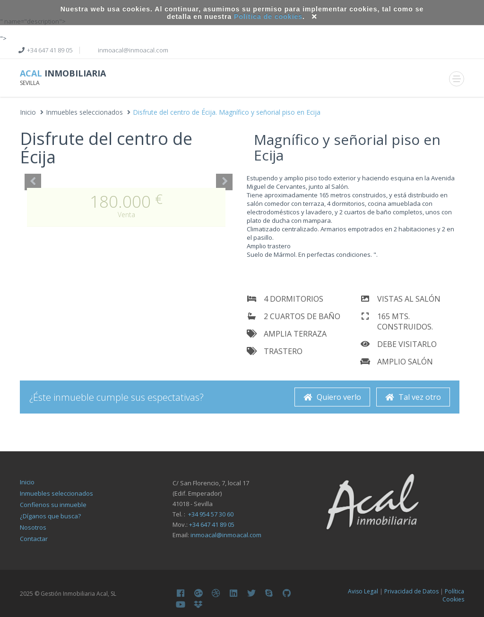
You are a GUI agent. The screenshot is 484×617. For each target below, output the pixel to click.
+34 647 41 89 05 (49, 50)
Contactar (34, 538)
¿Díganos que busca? (50, 516)
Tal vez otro (413, 397)
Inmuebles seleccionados (84, 112)
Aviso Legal (363, 591)
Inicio (28, 112)
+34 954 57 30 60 (210, 514)
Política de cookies (268, 16)
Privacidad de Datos (411, 591)
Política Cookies (453, 595)
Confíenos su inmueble (53, 504)
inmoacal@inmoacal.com (225, 535)
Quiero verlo (332, 397)
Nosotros (33, 527)
